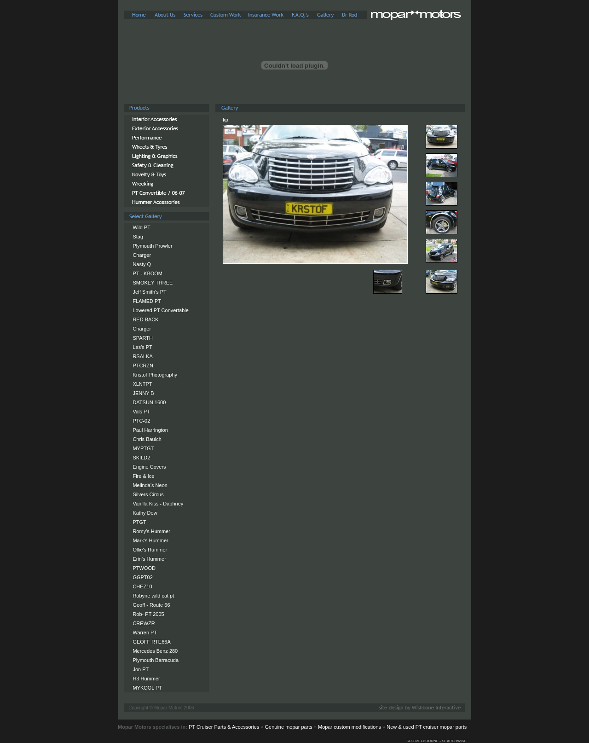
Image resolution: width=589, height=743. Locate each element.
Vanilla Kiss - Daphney (158, 503)
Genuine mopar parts (288, 727)
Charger (142, 255)
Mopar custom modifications (349, 727)
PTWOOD (144, 568)
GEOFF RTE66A (151, 641)
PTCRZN (143, 365)
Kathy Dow (145, 513)
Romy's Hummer (151, 531)
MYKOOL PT (147, 688)
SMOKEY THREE (153, 282)
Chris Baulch (147, 439)
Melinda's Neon (150, 485)
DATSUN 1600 (149, 402)
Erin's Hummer (149, 559)
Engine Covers (149, 467)
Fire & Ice (143, 476)
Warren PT (145, 632)
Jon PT (141, 669)
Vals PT (141, 411)
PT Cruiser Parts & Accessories (224, 727)
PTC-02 (141, 421)
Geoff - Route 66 (151, 605)
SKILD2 (141, 457)
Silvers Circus (148, 494)
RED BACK (145, 319)
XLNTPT (142, 384)
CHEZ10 (142, 586)
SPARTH (143, 338)
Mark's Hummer (150, 540)
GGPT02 (142, 577)
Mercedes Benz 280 (155, 651)
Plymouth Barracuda (156, 660)
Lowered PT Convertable (160, 310)
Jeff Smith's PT (149, 292)
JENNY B (143, 393)
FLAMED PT (147, 301)
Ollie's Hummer (150, 549)
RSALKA (142, 356)
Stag (138, 236)
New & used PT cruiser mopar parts (427, 727)
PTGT (139, 522)
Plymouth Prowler (152, 246)
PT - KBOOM (147, 273)
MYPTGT (143, 448)
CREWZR (144, 623)
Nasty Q (142, 264)
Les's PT (142, 347)
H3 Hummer (146, 678)
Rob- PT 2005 (148, 614)
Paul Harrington (150, 430)
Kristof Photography (155, 374)
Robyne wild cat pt (153, 595)
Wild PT (141, 227)
